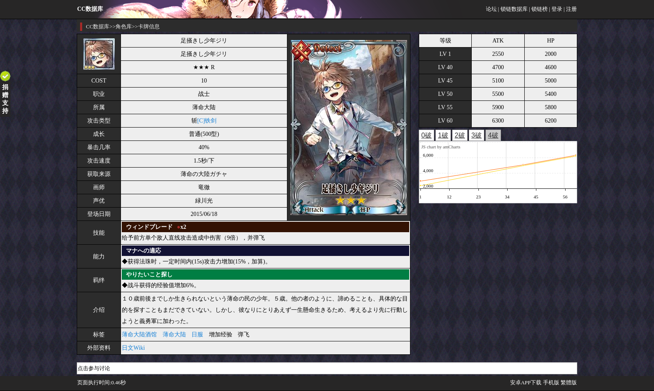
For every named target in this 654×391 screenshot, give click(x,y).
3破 (476, 135)
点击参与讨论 (94, 368)
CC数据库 (97, 26)
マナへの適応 (143, 251)
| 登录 (555, 9)
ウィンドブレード (149, 227)
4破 (493, 135)
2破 (460, 135)
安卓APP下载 (526, 382)
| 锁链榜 (538, 9)
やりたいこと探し (149, 274)
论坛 (491, 9)
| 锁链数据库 (513, 9)
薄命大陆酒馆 (139, 334)
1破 (443, 135)
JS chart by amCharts (440, 146)
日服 (197, 334)
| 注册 (570, 9)
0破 (426, 135)
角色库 (124, 26)
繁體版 (569, 382)
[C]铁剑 (207, 121)
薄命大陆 (174, 334)
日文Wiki (133, 348)
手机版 (551, 382)
